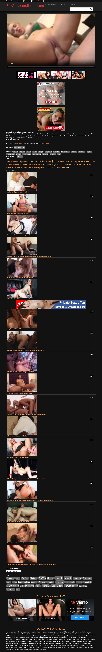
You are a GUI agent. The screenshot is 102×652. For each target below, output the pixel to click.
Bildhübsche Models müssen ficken (18, 213)
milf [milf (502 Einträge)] (80, 165)
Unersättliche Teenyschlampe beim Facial (20, 277)
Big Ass (15, 152)
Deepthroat (48, 152)
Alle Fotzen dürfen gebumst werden (18, 457)
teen (59, 154)
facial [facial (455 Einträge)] (83, 161)
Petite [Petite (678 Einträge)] (8, 167)
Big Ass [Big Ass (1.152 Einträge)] (22, 161)
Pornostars (63, 4)
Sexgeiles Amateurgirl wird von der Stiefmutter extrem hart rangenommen (30, 500)
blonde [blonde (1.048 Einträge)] (44, 161)
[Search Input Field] (79, 9)
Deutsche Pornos (37, 1)
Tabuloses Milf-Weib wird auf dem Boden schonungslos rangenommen (29, 256)
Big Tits (28, 152)
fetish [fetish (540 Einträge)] (88, 161)
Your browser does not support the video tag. (51, 41)
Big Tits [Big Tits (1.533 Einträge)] (37, 161)
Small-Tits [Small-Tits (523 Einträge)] (49, 168)
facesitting (56, 152)
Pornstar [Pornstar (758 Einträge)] (15, 167)
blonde (35, 152)
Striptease (53, 154)
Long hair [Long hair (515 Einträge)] (62, 165)
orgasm (18, 154)
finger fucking (65, 152)
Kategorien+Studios (51, 4)
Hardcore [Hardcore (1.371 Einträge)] (38, 164)
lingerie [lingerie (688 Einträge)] (55, 164)
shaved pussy (37, 154)
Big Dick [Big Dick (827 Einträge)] (29, 161)
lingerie (89, 152)
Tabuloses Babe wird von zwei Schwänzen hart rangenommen (26, 414)
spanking (45, 154)
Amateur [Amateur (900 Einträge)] (10, 161)
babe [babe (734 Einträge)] (16, 161)
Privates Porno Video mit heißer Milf (18, 521)
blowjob (41, 152)
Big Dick (22, 152)
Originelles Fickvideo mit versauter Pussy (20, 299)
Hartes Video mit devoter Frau (16, 543)
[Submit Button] (91, 9)
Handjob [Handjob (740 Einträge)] (29, 164)
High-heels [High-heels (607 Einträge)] (47, 164)
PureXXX (20, 156)
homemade (81, 152)
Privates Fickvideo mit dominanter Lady (19, 393)
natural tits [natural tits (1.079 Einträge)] (86, 164)
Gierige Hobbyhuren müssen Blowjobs (19, 192)
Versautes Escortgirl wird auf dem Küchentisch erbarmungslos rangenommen (31, 564)
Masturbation (10, 154)
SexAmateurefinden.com (25, 6)
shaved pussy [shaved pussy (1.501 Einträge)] (38, 167)
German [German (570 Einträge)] (22, 164)
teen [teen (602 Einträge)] (63, 167)
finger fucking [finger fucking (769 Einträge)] (24, 582)
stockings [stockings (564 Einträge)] (57, 167)
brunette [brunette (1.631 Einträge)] (60, 161)
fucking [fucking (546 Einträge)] (16, 165)
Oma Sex (47, 1)
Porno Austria (19, 1)
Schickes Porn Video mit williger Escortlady (20, 372)
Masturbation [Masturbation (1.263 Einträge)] (72, 164)
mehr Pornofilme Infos (12, 139)
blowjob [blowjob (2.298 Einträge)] (51, 161)
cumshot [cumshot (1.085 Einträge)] (68, 161)
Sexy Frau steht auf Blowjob (16, 329)
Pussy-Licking (27, 154)
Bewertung (72, 4)
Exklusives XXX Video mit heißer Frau (19, 436)
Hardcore (74, 152)
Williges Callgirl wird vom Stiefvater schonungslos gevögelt (25, 350)
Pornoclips (27, 1)
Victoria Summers (19, 147)
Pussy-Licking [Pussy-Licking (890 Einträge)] (25, 167)
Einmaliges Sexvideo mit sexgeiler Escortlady (21, 235)
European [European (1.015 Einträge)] (76, 161)
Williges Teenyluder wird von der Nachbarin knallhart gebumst (26, 479)
